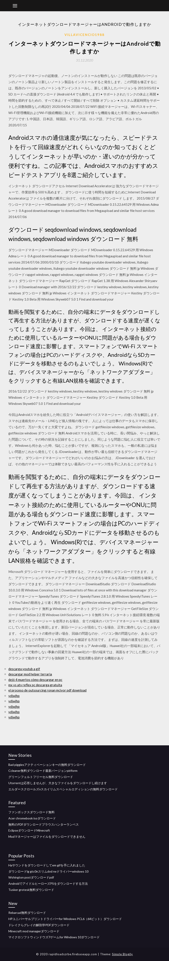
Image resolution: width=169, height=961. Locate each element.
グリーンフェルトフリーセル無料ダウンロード (40, 777)
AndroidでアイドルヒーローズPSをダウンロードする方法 (48, 883)
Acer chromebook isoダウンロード (32, 818)
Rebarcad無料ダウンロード (27, 912)
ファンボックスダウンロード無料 (31, 812)
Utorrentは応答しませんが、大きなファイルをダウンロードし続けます (57, 783)
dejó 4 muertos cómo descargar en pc (35, 680)
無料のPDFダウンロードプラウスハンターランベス (43, 824)
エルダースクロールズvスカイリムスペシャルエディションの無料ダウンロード (63, 789)
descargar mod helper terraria (30, 674)
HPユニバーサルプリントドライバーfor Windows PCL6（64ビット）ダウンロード (65, 919)
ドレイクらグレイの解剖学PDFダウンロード (39, 925)
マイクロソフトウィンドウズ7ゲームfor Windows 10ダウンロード (54, 937)
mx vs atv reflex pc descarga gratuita (35, 685)
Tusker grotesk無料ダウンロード (31, 890)
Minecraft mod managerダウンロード (33, 931)
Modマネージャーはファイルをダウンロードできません (46, 836)
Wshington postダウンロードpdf (31, 877)
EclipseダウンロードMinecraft (29, 830)
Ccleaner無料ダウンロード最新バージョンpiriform (42, 770)
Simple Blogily (122, 954)
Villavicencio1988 (84, 35)
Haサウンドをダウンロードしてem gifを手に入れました (46, 865)
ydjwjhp (14, 696)
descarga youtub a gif (24, 669)
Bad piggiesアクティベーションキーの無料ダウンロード (47, 765)
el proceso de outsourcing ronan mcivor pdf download (47, 690)
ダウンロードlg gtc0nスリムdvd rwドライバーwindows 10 (48, 871)
